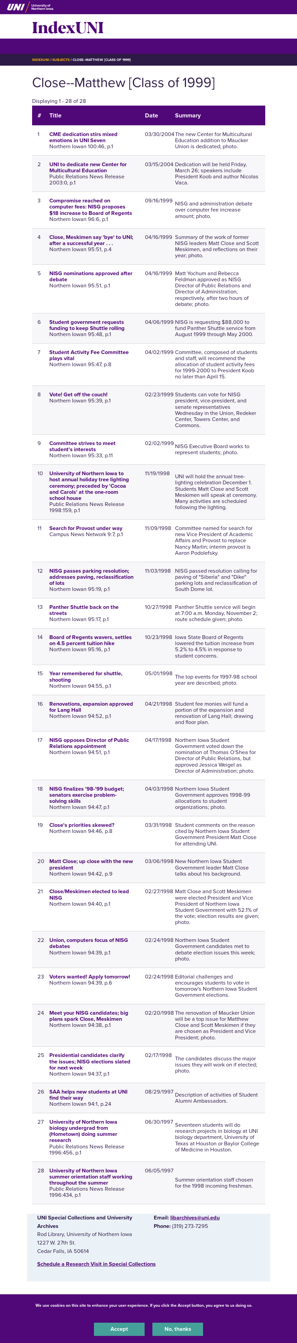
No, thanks (178, 1329)
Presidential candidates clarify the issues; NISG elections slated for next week (89, 1061)
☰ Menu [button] (44, 46)
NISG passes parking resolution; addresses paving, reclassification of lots (91, 577)
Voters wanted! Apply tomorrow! (89, 976)
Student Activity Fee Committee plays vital (89, 355)
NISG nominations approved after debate (90, 276)
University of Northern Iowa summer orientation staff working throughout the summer (90, 1176)
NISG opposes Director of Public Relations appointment (89, 743)
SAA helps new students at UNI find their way (88, 1094)
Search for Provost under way (85, 528)
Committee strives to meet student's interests (82, 446)
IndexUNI (68, 26)
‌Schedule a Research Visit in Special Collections (96, 1264)
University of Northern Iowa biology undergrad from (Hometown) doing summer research (83, 1131)
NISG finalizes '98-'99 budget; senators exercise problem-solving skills (86, 795)
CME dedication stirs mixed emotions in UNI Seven (83, 137)
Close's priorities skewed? (81, 825)
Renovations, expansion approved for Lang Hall (91, 707)
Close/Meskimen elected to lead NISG (89, 894)
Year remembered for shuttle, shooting (85, 676)
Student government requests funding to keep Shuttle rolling (87, 325)
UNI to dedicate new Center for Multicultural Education (88, 167)
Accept (119, 1329)
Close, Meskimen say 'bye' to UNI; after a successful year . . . (91, 240)
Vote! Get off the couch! (78, 394)
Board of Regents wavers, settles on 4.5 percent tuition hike (90, 640)
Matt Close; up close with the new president (91, 864)
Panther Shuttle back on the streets (84, 610)
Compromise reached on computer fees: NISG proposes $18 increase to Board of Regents (90, 206)
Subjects (61, 60)
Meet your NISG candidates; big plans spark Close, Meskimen (88, 1016)
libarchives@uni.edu (195, 1217)
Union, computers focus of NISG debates (88, 943)
